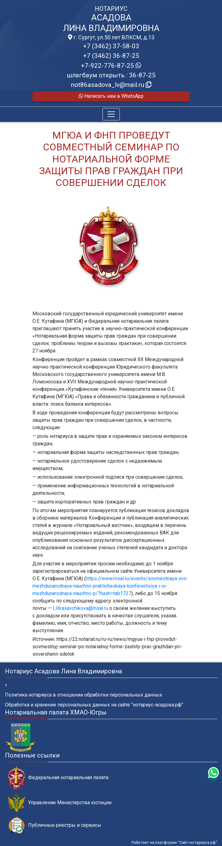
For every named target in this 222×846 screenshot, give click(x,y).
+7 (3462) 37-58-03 (111, 46)
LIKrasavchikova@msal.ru (80, 608)
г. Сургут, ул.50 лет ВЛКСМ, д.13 (111, 37)
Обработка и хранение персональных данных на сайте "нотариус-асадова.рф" (94, 705)
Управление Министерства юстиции (59, 803)
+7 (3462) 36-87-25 (111, 55)
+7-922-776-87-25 (111, 65)
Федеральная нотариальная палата (58, 777)
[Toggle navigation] (111, 114)
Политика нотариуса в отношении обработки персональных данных (83, 695)
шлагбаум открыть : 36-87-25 (111, 75)
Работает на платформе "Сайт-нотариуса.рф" (174, 842)
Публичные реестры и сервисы (54, 825)
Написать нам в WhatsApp (111, 96)
